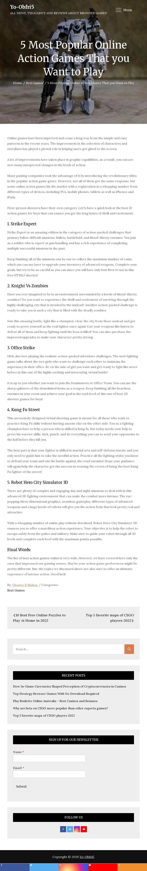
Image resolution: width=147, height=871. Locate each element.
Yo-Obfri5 (22, 7)
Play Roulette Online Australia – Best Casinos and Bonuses (55, 701)
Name (18, 752)
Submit (21, 786)
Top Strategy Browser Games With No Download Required (56, 694)
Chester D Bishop (25, 585)
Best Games (16, 590)
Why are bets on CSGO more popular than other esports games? (60, 708)
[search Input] (73, 649)
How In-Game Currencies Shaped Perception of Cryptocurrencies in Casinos (69, 686)
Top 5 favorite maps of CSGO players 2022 (44, 715)
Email (18, 768)
